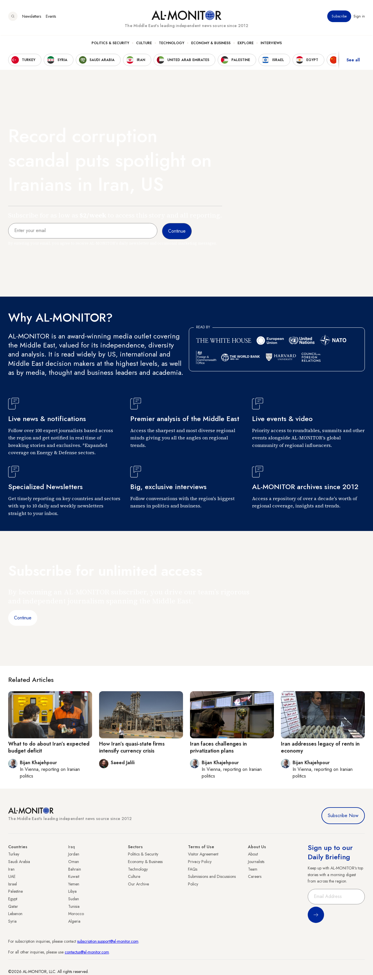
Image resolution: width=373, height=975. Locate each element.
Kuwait (73, 876)
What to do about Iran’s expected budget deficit (48, 747)
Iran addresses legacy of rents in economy (320, 747)
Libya (72, 891)
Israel (12, 884)
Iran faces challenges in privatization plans (218, 747)
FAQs (192, 869)
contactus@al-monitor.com (87, 952)
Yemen (73, 884)
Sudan (73, 899)
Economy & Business (211, 44)
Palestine (15, 891)
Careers (254, 876)
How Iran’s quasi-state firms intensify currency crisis (132, 747)
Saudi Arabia (19, 862)
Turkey (13, 854)
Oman (73, 862)
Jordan (73, 854)
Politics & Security (110, 44)
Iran (11, 869)
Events (51, 17)
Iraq (71, 847)
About (253, 854)
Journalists (256, 862)
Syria (12, 921)
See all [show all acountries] (353, 61)
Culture (144, 44)
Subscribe (339, 17)
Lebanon (15, 914)
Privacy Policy (200, 862)
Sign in (359, 17)
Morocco (76, 914)
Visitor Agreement (203, 854)
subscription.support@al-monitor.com (107, 941)
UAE (11, 876)
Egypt (12, 899)
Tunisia (74, 906)
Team (252, 869)
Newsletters (31, 17)
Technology (171, 44)
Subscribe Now (343, 815)
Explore (245, 44)
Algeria (74, 921)
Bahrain (74, 869)
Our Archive (138, 884)
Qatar (13, 906)
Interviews (271, 44)
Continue (22, 617)
